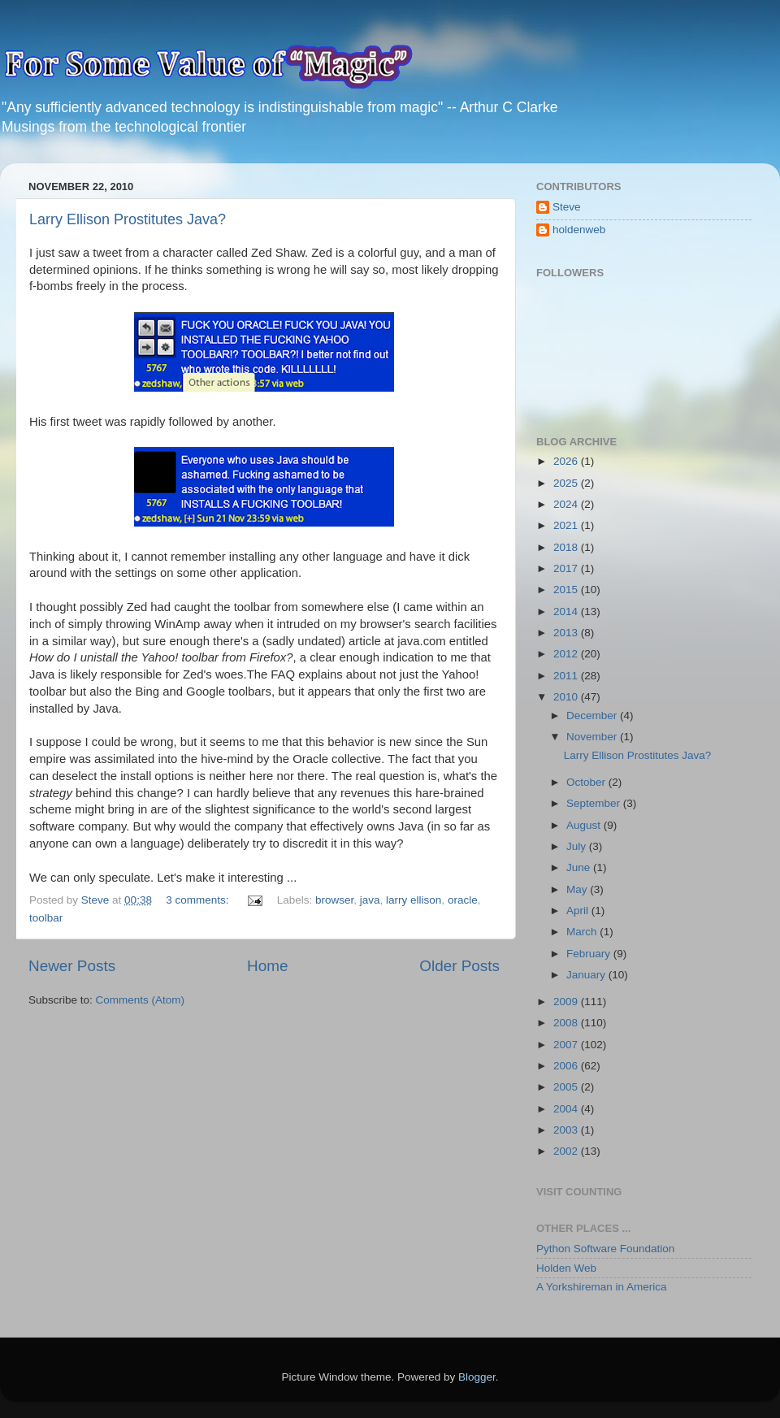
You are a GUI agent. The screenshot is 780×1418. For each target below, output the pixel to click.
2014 (567, 611)
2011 (567, 676)
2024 (567, 504)
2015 (567, 589)
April (579, 910)
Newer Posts (71, 965)
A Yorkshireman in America (601, 1287)
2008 (567, 1023)
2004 (567, 1109)
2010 (567, 697)
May (578, 889)
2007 (567, 1045)
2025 (567, 483)
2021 (567, 525)
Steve (566, 207)
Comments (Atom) (140, 1000)
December (593, 715)
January (587, 975)
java (370, 900)
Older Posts (459, 965)
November (593, 737)
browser (334, 900)
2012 (567, 654)
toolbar (46, 918)
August (585, 825)
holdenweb (578, 229)
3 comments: (199, 900)
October (587, 782)
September (594, 803)
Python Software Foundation (605, 1248)
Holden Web (566, 1268)
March (583, 932)
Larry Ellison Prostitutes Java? (127, 219)
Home (267, 965)
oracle (463, 900)
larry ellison (413, 900)
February (589, 954)
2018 (567, 547)
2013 (567, 633)
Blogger (477, 1377)
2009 (567, 1001)
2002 (567, 1151)
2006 (567, 1066)
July (577, 846)
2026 (567, 461)
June (579, 867)
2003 (567, 1130)
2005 (567, 1087)
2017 (567, 568)
